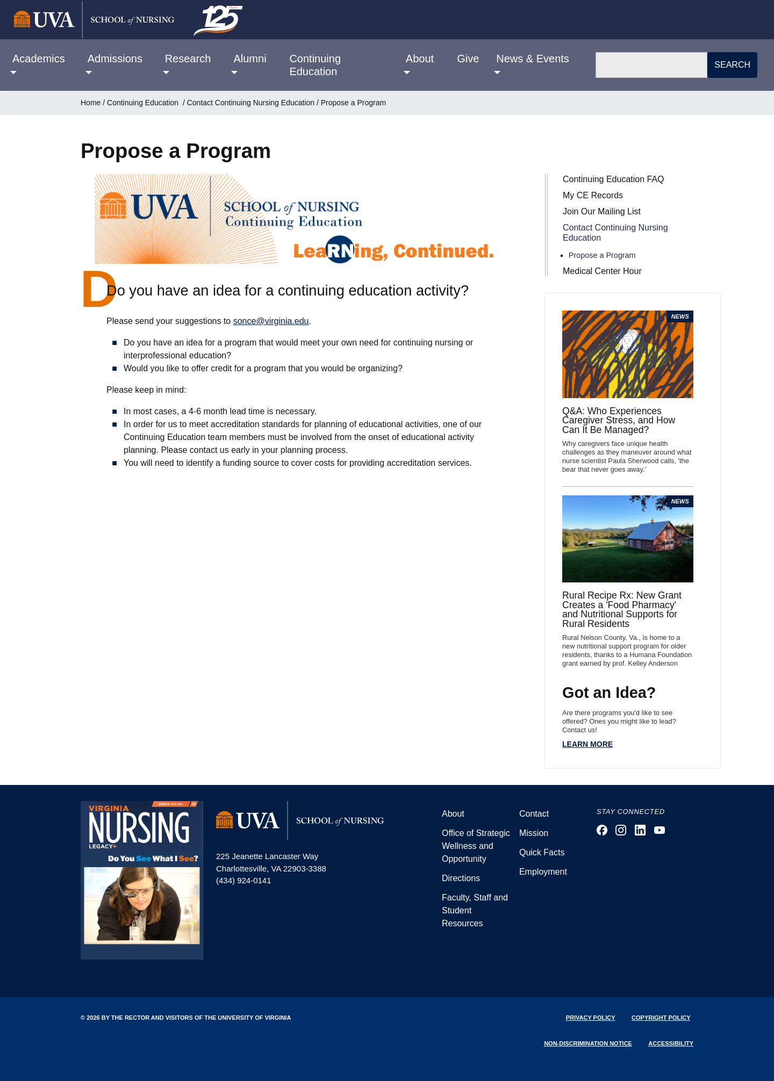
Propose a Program (602, 255)
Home (91, 102)
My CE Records (593, 195)
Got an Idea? (609, 692)
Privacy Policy (590, 1017)
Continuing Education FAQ (613, 179)
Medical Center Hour (602, 271)
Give (468, 58)
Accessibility (670, 1043)
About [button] (420, 58)
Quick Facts (541, 852)
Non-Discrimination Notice (588, 1043)
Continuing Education (315, 65)
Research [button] (188, 58)
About (453, 813)
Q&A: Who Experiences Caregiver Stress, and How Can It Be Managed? (618, 420)
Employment (543, 871)
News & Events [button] (532, 58)
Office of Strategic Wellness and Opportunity (476, 845)
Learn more (587, 744)
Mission (533, 833)
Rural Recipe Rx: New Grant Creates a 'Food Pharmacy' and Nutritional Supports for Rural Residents (622, 609)
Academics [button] (38, 58)
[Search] (652, 65)
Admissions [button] (115, 58)
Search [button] (732, 64)
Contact (534, 813)
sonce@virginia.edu (271, 321)
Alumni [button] (249, 58)
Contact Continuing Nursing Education (250, 102)
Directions (461, 878)
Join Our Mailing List (602, 211)
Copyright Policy (661, 1017)
